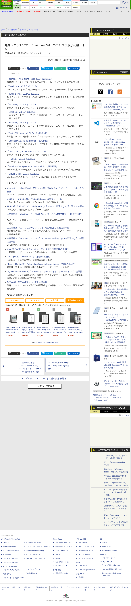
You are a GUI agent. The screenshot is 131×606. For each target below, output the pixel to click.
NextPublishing (31, 573)
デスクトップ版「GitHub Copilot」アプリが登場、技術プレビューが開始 (116, 384)
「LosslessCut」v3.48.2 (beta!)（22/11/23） (28, 141)
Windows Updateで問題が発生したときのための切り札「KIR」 (115, 492)
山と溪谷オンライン (62, 562)
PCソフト (35, 300)
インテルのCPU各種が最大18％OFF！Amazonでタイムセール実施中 (116, 365)
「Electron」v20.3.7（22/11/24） (22, 112)
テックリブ (80, 574)
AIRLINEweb (83, 542)
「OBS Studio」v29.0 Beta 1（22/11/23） (27, 151)
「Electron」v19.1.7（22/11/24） (22, 123)
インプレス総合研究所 (11, 550)
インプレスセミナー (33, 554)
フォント (107, 11)
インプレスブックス (33, 569)
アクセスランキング (105, 30)
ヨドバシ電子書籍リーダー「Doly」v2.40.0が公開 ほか (59, 365)
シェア (35, 68)
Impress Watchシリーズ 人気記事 (111, 408)
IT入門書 (54, 300)
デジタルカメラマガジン (12, 570)
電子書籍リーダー (74, 300)
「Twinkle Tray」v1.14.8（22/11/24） (25, 94)
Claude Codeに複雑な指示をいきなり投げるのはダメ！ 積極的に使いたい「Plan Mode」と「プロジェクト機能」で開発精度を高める (116, 294)
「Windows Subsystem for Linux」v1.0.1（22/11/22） (32, 166)
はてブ (48, 68)
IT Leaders (7, 554)
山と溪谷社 (57, 558)
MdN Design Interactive (87, 570)
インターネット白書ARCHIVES (14, 578)
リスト (23, 68)
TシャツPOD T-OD (62, 550)
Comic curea (106, 546)
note (62, 68)
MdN (78, 562)
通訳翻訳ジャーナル (86, 550)
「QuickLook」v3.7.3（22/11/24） (23, 86)
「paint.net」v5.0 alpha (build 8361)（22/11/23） (30, 79)
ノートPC (15, 300)
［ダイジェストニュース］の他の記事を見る (44, 378)
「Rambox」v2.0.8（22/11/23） (22, 159)
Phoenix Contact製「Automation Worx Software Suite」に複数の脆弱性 (41, 264)
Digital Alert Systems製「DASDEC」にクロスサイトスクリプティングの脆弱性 (44, 271)
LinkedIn (75, 68)
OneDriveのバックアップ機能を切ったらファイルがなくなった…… (116, 508)
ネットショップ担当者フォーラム (38, 546)
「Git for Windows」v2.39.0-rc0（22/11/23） (28, 133)
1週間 (115, 34)
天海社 (104, 542)
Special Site (102, 72)
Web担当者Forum (9, 546)
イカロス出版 (81, 539)
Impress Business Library (35, 550)
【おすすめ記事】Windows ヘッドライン (113, 450)
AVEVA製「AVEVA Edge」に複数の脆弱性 (27, 282)
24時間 (105, 34)
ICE (101, 539)
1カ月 (125, 34)
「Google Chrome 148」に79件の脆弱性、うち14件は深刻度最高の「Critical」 (116, 205)
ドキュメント (81, 11)
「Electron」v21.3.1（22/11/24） (22, 104)
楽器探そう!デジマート (63, 546)
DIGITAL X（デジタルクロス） (37, 558)
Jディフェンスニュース (87, 546)
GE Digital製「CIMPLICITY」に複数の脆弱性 (28, 256)
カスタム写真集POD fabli (112, 569)
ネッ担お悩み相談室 (10, 562)
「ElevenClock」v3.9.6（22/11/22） (24, 174)
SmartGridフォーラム (33, 542)
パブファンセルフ (108, 558)
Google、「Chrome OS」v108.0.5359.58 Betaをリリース (34, 199)
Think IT (6, 542)
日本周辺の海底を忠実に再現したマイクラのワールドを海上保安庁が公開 (116, 189)
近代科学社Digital (61, 573)
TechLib (81, 577)
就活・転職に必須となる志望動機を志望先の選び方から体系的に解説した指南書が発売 (116, 228)
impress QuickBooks (109, 550)
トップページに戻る (44, 386)
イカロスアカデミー (86, 558)
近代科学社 (57, 570)
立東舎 (57, 554)
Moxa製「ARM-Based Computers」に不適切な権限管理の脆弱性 (38, 249)
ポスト (16, 68)
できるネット (8, 574)
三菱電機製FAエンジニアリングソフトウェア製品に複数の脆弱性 (38, 228)
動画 (98, 11)
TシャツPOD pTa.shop (111, 565)
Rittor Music (57, 539)
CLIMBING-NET (61, 566)
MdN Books (83, 566)
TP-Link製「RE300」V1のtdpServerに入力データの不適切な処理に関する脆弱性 (45, 206)
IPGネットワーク (106, 562)
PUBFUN (103, 554)
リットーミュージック (63, 542)
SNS (91, 11)
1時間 (95, 34)
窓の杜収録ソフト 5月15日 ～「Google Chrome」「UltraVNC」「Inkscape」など (107, 397)
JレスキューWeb (85, 554)
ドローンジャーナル (10, 558)
